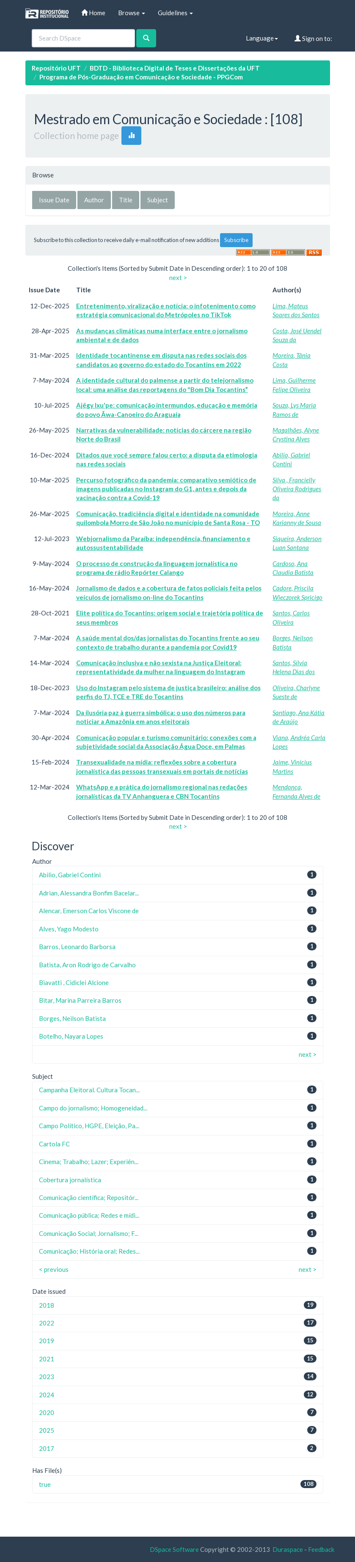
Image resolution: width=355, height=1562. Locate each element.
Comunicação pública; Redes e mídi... (89, 1215)
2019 (46, 1340)
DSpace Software (174, 1549)
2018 (46, 1305)
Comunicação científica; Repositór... (88, 1197)
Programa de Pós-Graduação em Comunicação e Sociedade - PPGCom (141, 77)
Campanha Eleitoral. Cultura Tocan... (89, 1090)
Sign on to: (313, 38)
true (45, 1484)
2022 (46, 1323)
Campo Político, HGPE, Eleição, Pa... (89, 1125)
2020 (46, 1412)
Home (93, 12)
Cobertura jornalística (70, 1180)
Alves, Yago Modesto (69, 929)
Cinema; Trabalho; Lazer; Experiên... (88, 1161)
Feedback (321, 1549)
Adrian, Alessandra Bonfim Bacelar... (89, 893)
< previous (54, 1269)
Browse (131, 12)
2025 (46, 1430)
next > (178, 277)
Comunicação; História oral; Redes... (89, 1251)
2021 (46, 1359)
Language (262, 38)
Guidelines (175, 12)
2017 (46, 1448)
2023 (46, 1376)
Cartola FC (54, 1144)
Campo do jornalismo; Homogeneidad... (93, 1108)
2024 (46, 1395)
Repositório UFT (56, 68)
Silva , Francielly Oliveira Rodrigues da (296, 489)
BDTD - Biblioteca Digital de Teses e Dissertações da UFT (175, 68)
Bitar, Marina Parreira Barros (80, 1000)
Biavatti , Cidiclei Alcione (74, 982)
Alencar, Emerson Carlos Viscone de (89, 910)
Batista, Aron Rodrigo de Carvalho (87, 965)
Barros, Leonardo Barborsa (77, 946)
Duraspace (287, 1549)
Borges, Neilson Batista (72, 1018)
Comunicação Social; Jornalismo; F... (88, 1233)
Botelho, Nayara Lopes (71, 1036)
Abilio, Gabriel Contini (70, 875)
